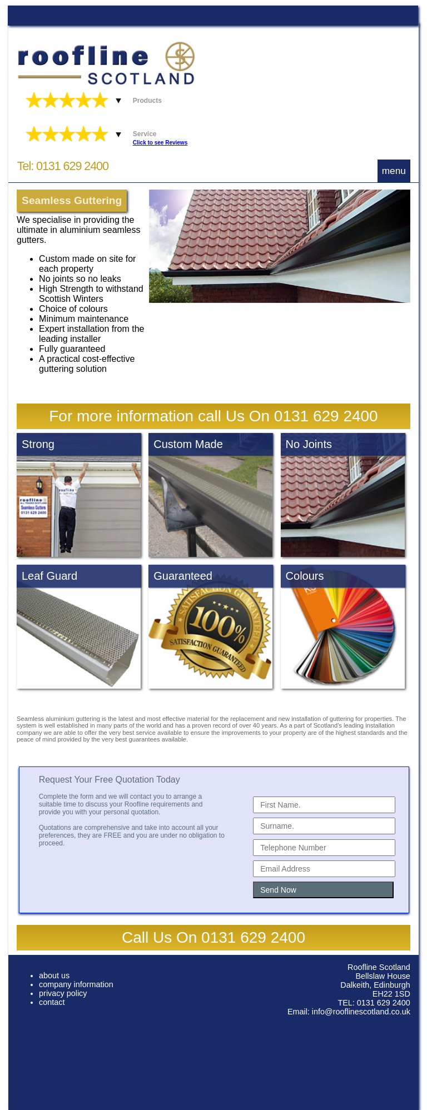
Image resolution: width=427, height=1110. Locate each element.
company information (76, 984)
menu (394, 170)
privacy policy (63, 993)
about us (54, 975)
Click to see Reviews (160, 143)
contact (51, 1002)
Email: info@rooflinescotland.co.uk (348, 1011)
